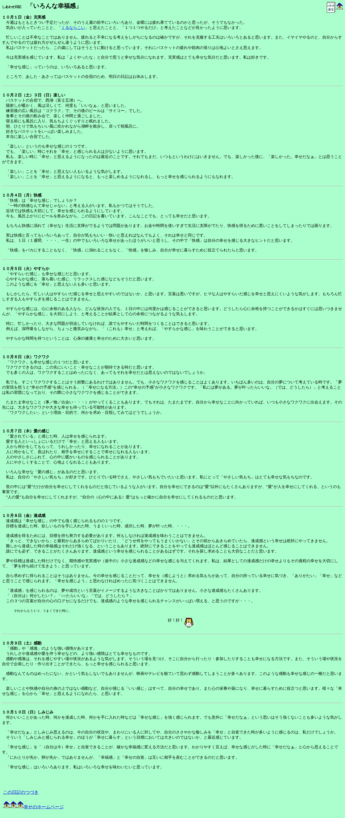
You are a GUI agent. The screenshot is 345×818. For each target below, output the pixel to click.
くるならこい (73, 27)
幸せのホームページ (33, 806)
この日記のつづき (21, 792)
